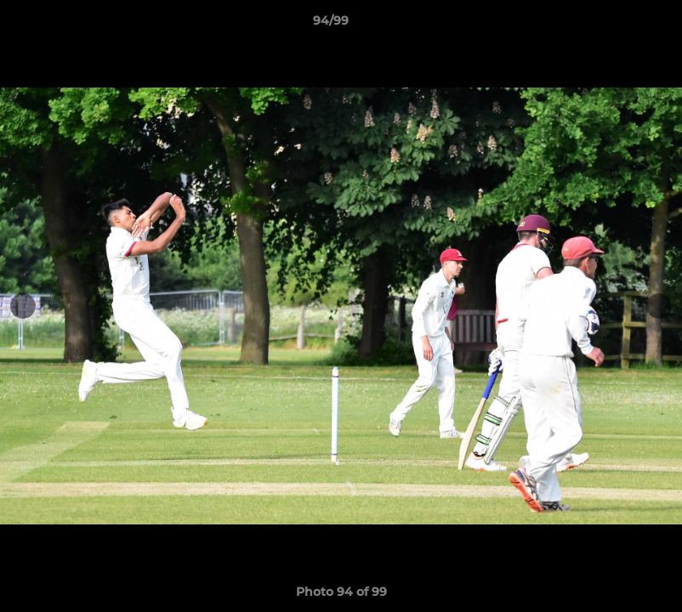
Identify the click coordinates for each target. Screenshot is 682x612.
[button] (610, 24)
